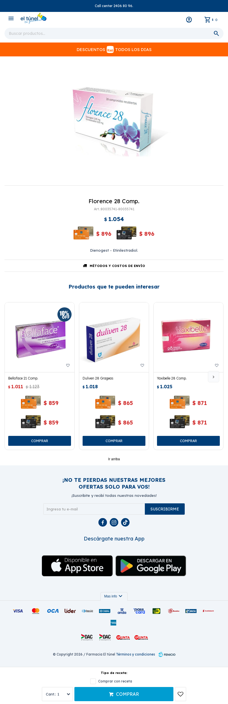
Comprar (127, 694)
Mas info (114, 596)
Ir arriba (114, 459)
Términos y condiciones (135, 654)
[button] (214, 377)
